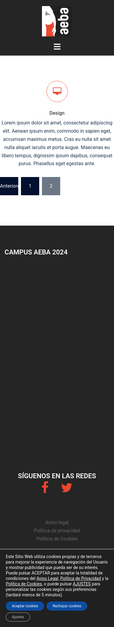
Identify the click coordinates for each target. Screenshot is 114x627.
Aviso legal (57, 522)
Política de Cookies (57, 539)
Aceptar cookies (25, 606)
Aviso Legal (47, 578)
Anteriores (9, 186)
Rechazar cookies (67, 606)
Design (57, 113)
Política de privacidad (57, 530)
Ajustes (18, 617)
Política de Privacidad (80, 578)
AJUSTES (82, 583)
